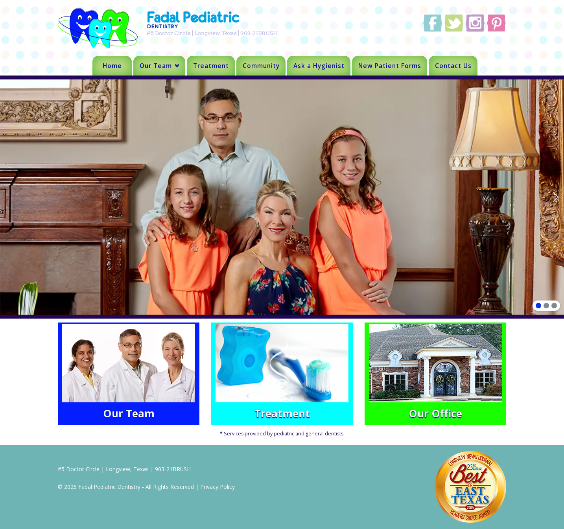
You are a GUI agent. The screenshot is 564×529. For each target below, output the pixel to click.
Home (112, 65)
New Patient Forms (389, 65)
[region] (282, 197)
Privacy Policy (217, 486)
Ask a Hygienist (319, 65)
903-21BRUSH (173, 469)
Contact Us (453, 65)
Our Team (156, 65)
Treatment (211, 65)
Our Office (435, 413)
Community (261, 65)
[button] (555, 197)
